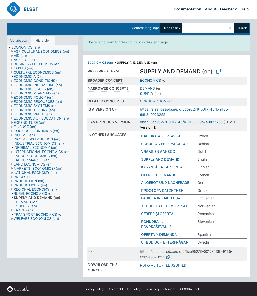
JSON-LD (178, 265)
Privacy (94, 289)
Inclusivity (160, 289)
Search (241, 28)
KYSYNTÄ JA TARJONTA (162, 167)
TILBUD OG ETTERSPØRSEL (164, 206)
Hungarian (170, 28)
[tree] (42, 152)
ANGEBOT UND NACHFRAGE (165, 182)
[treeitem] (27, 47)
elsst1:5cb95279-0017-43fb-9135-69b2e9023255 (181, 122)
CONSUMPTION (153, 101)
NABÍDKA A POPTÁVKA (161, 136)
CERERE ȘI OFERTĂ (157, 213)
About (210, 9)
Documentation (187, 9)
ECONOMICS (150, 80)
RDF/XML (147, 265)
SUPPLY (146, 93)
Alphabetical (18, 40)
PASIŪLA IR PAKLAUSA (160, 198)
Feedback (228, 9)
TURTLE (163, 265)
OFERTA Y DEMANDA (159, 234)
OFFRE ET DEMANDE (158, 175)
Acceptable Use (124, 289)
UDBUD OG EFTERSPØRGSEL (165, 144)
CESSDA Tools (190, 289)
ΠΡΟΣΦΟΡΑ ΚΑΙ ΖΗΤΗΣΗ (162, 190)
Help (245, 9)
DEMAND (147, 88)
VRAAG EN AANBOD (158, 151)
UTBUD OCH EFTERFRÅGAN (165, 242)
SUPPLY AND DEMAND (160, 159)
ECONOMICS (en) (100, 62)
